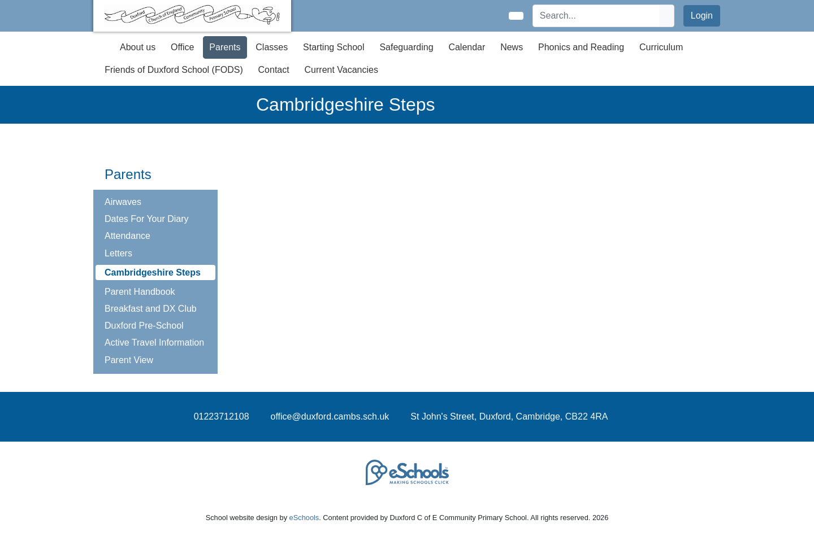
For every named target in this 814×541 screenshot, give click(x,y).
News (511, 47)
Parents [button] (224, 47)
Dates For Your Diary (147, 219)
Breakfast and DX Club (151, 308)
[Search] (596, 16)
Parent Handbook (140, 291)
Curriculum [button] (661, 47)
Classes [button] (272, 47)
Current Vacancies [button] (341, 70)
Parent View (129, 360)
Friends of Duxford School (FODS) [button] (174, 70)
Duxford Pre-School (144, 325)
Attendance (127, 236)
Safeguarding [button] (406, 47)
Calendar (466, 47)
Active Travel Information (154, 342)
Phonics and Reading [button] (581, 47)
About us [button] (137, 47)
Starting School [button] (334, 47)
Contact (273, 70)
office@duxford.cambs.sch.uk (330, 416)
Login (702, 15)
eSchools (304, 517)
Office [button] (182, 47)
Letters (118, 253)
